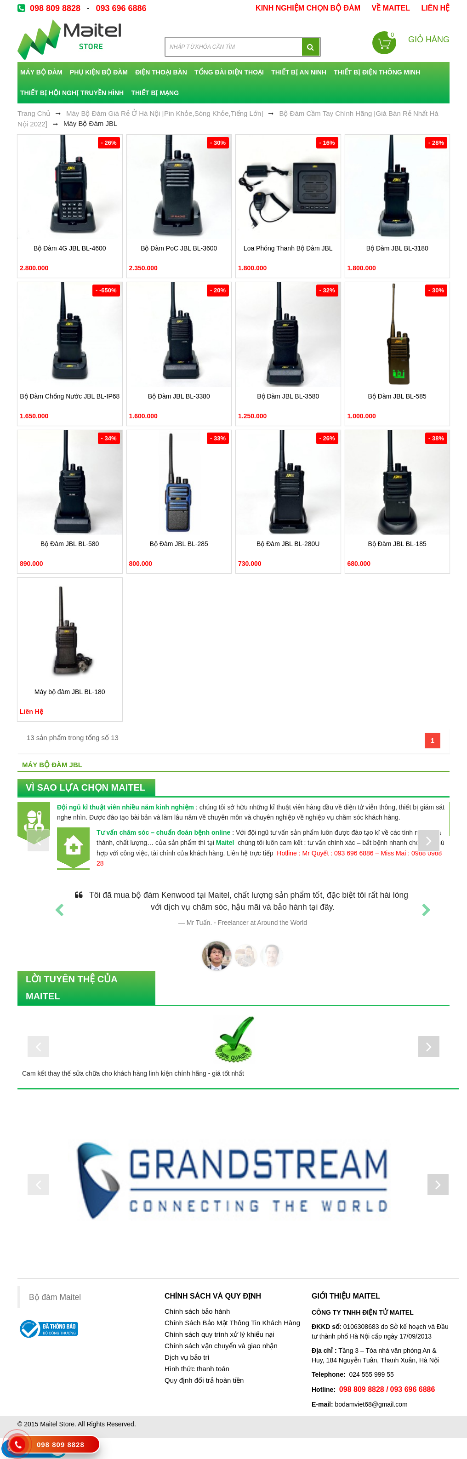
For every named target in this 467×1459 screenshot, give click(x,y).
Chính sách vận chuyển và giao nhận (221, 1346)
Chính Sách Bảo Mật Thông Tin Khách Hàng (232, 1323)
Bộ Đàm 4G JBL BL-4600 (70, 248)
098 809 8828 (55, 8)
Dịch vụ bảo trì (187, 1357)
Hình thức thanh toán (197, 1369)
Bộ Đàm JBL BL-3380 (179, 396)
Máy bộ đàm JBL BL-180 (69, 691)
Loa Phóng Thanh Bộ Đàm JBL (288, 248)
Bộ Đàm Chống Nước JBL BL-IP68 (70, 396)
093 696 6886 (121, 8)
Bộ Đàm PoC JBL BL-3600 (179, 248)
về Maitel (390, 8)
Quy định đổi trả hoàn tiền (204, 1380)
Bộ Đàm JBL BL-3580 (288, 396)
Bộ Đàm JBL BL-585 (397, 396)
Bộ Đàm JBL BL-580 (69, 543)
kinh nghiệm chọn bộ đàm (308, 8)
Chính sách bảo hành (197, 1311)
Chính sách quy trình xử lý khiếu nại (219, 1334)
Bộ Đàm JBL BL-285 (179, 543)
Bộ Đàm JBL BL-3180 (397, 248)
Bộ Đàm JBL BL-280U (287, 543)
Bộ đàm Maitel (55, 1297)
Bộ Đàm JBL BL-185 (397, 543)
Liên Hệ (435, 8)
